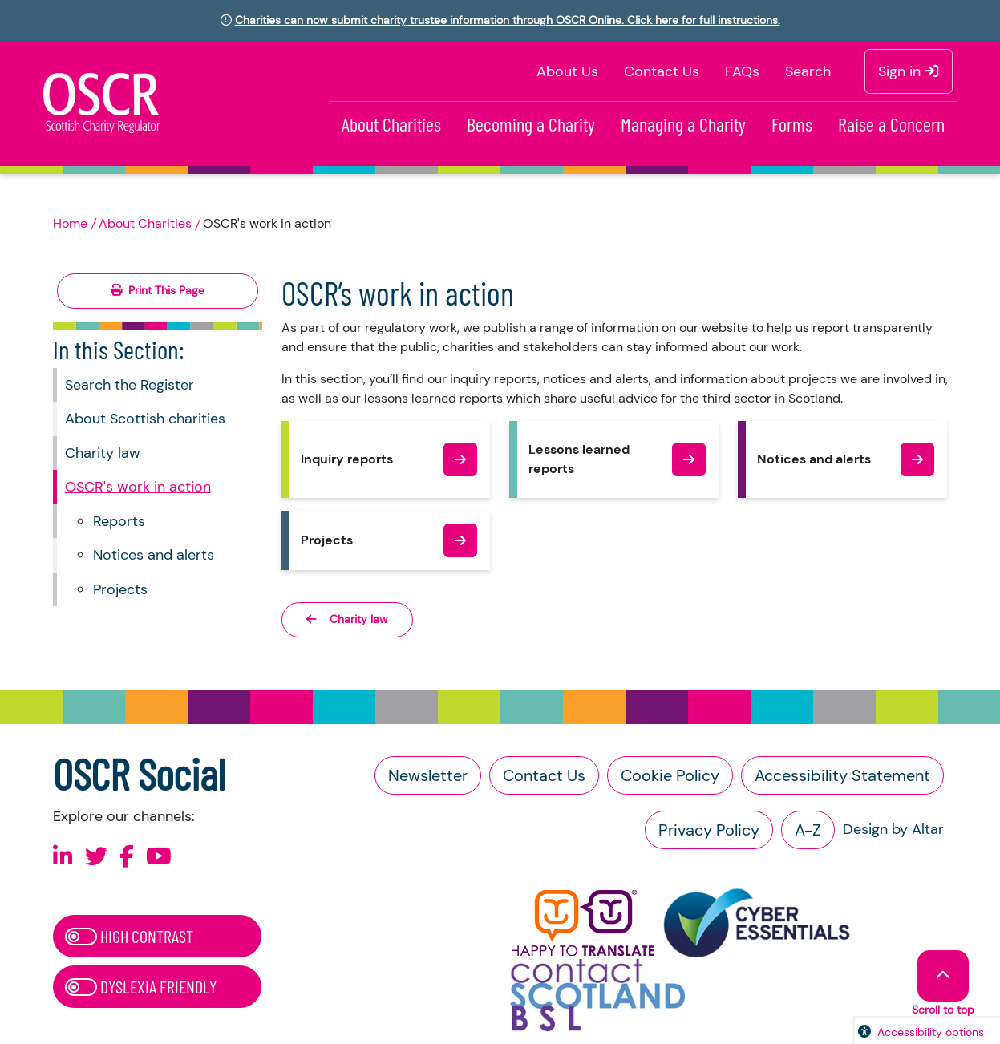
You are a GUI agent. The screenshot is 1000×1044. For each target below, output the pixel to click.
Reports (119, 521)
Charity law (102, 453)
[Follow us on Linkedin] (63, 857)
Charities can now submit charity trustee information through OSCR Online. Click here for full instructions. (507, 20)
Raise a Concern (891, 124)
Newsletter (428, 775)
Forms (791, 124)
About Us (567, 71)
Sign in (908, 71)
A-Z (808, 829)
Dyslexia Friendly (141, 986)
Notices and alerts (153, 554)
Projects (120, 589)
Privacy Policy (708, 829)
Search (808, 71)
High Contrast (129, 935)
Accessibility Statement (842, 775)
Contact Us (661, 71)
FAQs (742, 71)
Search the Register (129, 385)
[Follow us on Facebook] (126, 857)
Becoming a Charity (531, 124)
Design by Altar (893, 829)
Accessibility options (930, 1032)
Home (70, 223)
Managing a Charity (683, 124)
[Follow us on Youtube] (159, 857)
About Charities (391, 124)
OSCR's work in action (138, 486)
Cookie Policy (670, 775)
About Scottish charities (145, 418)
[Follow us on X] (96, 857)
